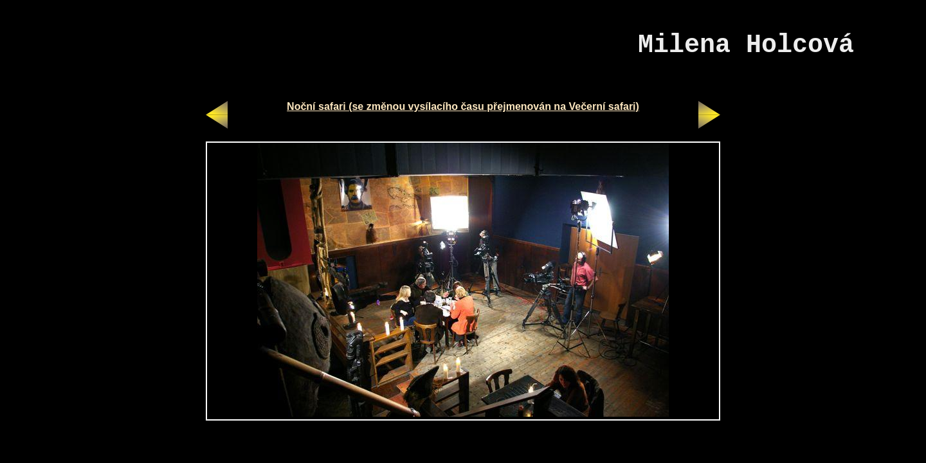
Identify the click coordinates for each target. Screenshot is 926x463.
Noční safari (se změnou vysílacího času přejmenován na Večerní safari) (463, 106)
